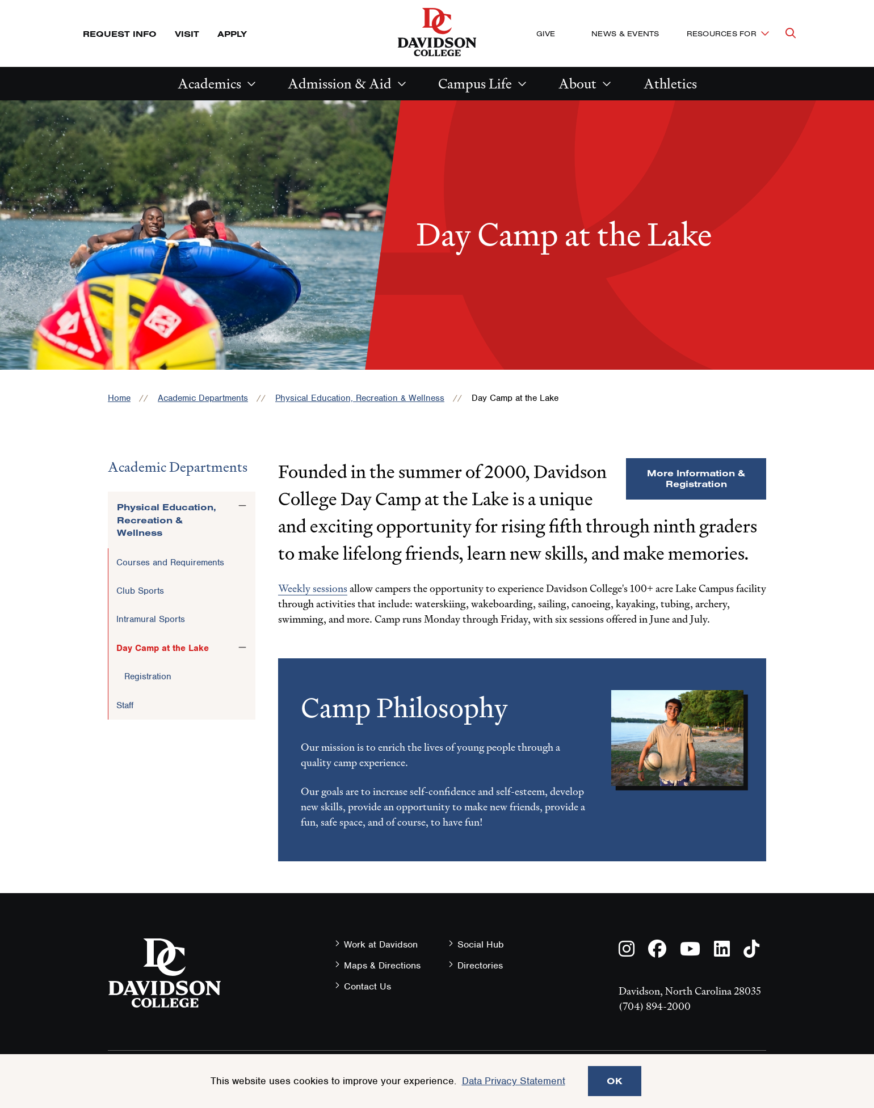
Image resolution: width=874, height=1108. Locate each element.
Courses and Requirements (170, 562)
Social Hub (480, 944)
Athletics (670, 83)
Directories (480, 965)
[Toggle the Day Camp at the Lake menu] (242, 647)
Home (119, 398)
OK (615, 1080)
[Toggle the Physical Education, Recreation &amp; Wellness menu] (242, 505)
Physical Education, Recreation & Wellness (359, 398)
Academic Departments (203, 398)
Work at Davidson (381, 944)
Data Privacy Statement (513, 1081)
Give (545, 33)
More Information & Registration (696, 478)
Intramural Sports (150, 619)
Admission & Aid (340, 83)
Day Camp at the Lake (162, 648)
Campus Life (475, 83)
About (577, 83)
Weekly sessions (312, 588)
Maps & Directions (382, 965)
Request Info (120, 33)
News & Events (625, 33)
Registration (147, 676)
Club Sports (140, 591)
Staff (124, 705)
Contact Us (367, 986)
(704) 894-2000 (655, 1006)
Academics (209, 83)
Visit (187, 33)
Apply (232, 33)
